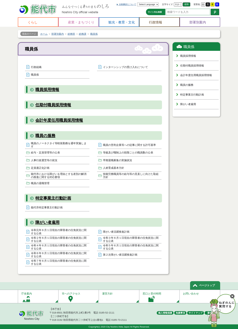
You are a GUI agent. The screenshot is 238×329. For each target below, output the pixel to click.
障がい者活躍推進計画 (116, 231)
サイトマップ (195, 313)
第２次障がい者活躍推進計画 (120, 254)
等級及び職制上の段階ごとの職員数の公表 (128, 152)
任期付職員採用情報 (53, 105)
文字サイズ (167, 4)
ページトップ (207, 285)
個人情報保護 (165, 313)
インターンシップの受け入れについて (125, 67)
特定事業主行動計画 (53, 198)
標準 (186, 4)
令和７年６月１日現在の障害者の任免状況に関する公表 (58, 262)
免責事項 (180, 313)
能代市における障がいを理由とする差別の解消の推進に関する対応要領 (58, 176)
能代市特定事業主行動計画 (47, 207)
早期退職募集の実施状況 (117, 160)
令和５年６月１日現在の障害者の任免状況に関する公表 (131, 247)
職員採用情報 (47, 89)
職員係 (35, 74)
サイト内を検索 (155, 12)
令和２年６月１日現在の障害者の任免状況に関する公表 (58, 239)
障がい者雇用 (47, 222)
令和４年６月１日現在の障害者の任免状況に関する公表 (58, 247)
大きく (178, 4)
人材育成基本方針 (113, 167)
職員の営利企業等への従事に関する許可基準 (129, 145)
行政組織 (36, 67)
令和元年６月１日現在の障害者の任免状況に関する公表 (58, 232)
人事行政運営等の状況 (44, 160)
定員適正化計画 (40, 167)
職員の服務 (45, 135)
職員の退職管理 (40, 183)
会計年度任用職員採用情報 (59, 120)
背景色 (197, 4)
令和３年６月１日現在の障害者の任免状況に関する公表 (131, 239)
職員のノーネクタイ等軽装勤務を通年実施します (58, 145)
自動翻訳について (127, 4)
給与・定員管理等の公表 (45, 152)
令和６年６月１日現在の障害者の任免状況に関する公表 (58, 255)
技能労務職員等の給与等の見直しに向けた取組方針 (131, 176)
